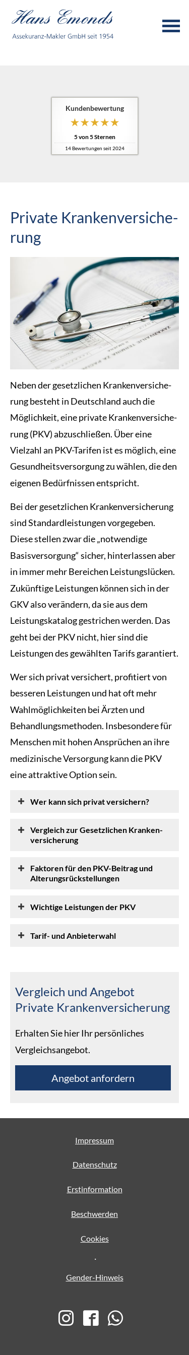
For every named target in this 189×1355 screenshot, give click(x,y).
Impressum (94, 1140)
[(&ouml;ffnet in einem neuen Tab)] (69, 1319)
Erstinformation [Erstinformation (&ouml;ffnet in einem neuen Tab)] (94, 1189)
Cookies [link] (95, 1238)
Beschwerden (94, 1213)
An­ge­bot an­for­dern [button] (93, 1078)
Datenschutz (95, 1164)
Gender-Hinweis (94, 1277)
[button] (89, 801)
